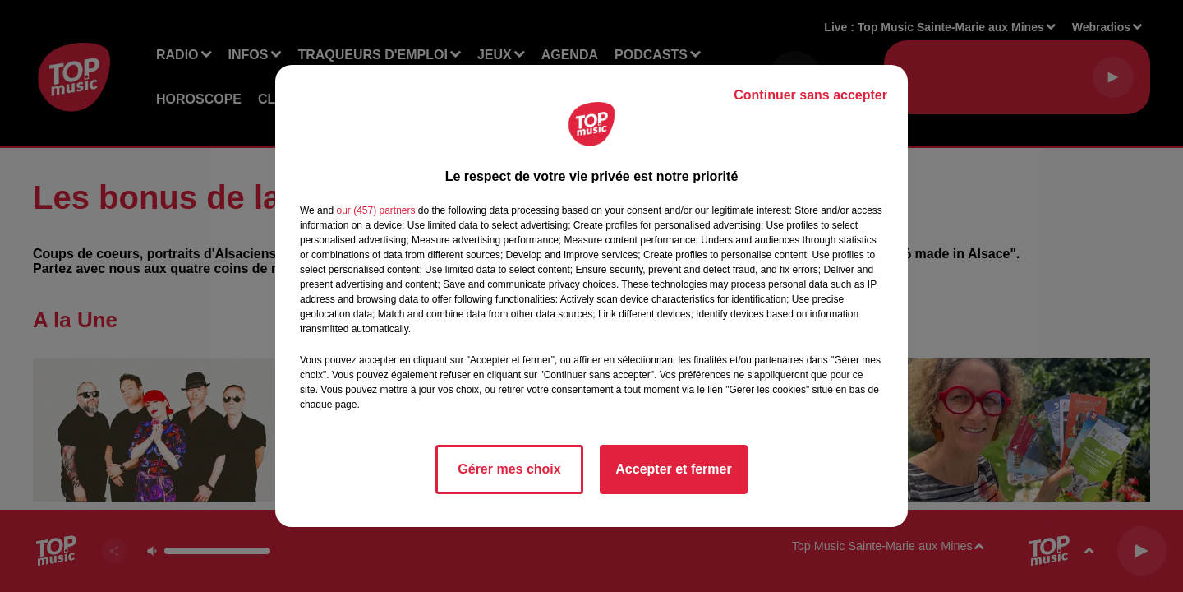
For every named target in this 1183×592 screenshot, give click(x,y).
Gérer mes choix (509, 469)
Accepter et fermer (673, 469)
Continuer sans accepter (810, 95)
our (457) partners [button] (375, 210)
